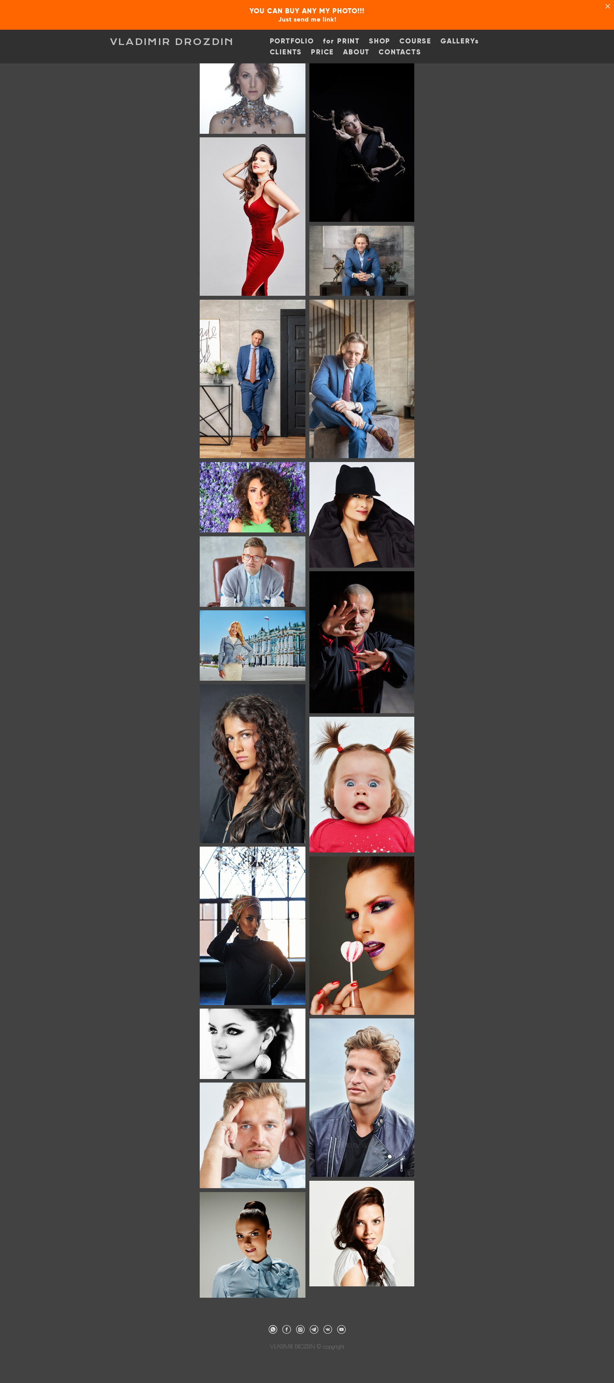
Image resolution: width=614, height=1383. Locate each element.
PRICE (322, 52)
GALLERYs (460, 41)
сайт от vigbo (307, 1364)
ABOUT (356, 52)
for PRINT (341, 41)
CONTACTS (400, 52)
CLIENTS (286, 52)
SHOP (379, 41)
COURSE (415, 41)
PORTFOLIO (292, 41)
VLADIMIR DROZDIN (172, 42)
